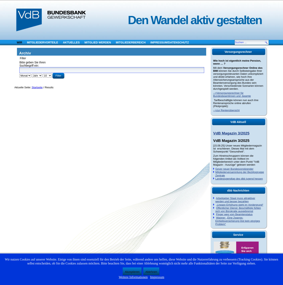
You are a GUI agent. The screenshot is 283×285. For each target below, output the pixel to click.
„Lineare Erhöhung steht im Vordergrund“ (239, 204)
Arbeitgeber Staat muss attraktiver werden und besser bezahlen (235, 200)
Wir (19, 42)
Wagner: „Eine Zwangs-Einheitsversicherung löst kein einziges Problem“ (237, 221)
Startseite (37, 87)
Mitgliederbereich (130, 42)
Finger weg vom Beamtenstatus (234, 214)
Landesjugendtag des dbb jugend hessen (239, 178)
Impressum (157, 277)
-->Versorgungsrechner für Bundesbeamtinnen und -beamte (232, 94)
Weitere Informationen (133, 277)
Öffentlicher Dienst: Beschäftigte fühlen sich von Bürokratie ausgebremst (238, 209)
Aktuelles (71, 42)
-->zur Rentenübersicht (226, 110)
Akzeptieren (132, 271)
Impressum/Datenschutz (169, 42)
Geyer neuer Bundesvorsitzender (234, 168)
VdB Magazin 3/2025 (231, 133)
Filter (58, 75)
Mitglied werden (97, 42)
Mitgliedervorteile (42, 42)
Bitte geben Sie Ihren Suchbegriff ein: (32, 64)
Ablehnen (151, 271)
